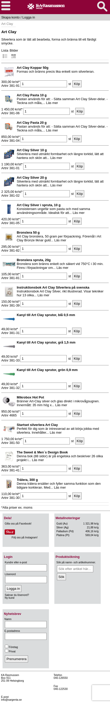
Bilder (14, 54)
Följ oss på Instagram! (25, 537)
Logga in (28, 17)
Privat (10, 651)
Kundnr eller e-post (16, 562)
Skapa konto (10, 17)
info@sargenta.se (11, 699)
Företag (11, 647)
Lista (4, 54)
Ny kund (9, 597)
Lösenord (10, 574)
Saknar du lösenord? (17, 595)
